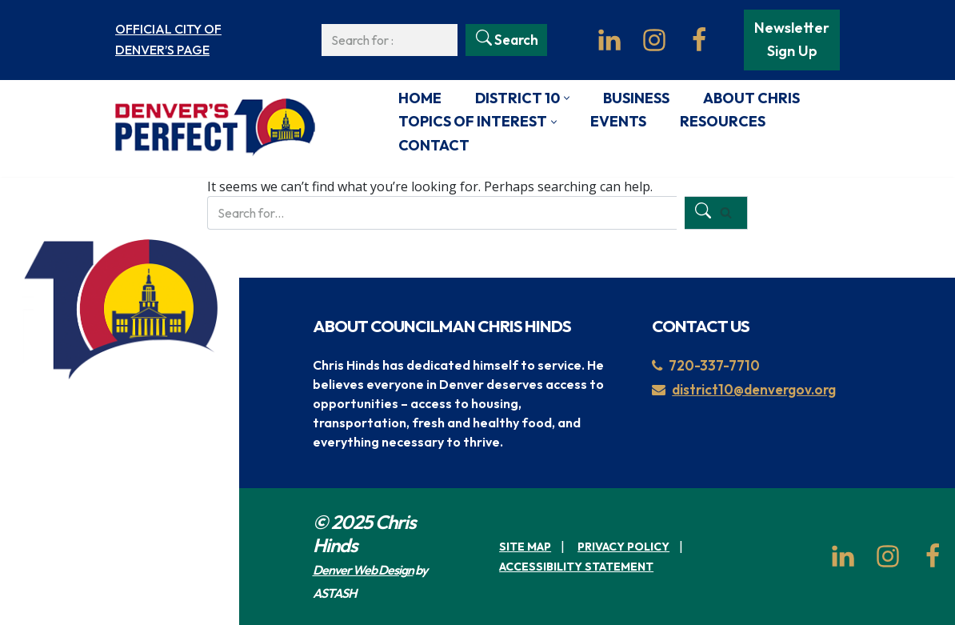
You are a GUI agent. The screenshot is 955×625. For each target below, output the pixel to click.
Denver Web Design (363, 570)
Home (420, 98)
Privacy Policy (623, 546)
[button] (566, 98)
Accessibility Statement (576, 566)
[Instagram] (654, 40)
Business (636, 98)
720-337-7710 (706, 365)
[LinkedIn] (609, 40)
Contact (434, 145)
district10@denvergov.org (744, 389)
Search (516, 39)
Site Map (525, 546)
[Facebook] (699, 40)
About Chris (751, 98)
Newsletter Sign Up (791, 39)
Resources (722, 121)
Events (618, 121)
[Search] (390, 40)
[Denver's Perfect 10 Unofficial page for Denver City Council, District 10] (215, 128)
